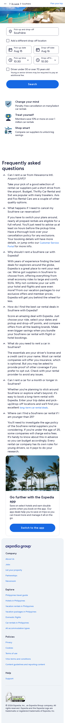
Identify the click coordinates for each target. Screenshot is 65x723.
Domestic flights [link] (13, 617)
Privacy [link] (9, 642)
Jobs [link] (8, 564)
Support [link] (9, 678)
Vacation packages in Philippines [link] (21, 611)
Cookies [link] (9, 648)
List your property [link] (14, 570)
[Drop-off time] (46, 60)
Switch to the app (32, 527)
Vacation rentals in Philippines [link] (20, 606)
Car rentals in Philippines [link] (17, 622)
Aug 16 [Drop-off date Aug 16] (45, 51)
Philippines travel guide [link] (17, 595)
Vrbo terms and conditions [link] (18, 659)
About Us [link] (10, 559)
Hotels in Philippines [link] (15, 600)
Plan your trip (56, 3)
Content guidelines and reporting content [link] (25, 664)
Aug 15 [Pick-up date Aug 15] (18, 51)
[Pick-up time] (19, 60)
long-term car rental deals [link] (34, 407)
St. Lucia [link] (15, 3)
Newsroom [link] (11, 581)
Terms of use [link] (11, 653)
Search (32, 84)
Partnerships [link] (11, 575)
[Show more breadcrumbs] (5, 4)
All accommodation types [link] (18, 628)
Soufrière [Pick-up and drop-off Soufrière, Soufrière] (20, 33)
